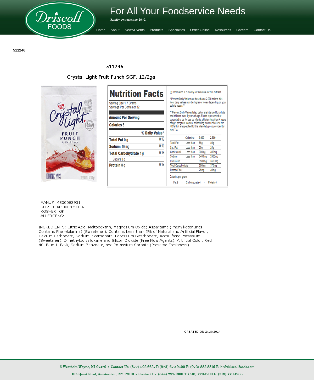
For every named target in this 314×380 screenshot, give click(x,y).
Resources (223, 30)
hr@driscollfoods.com (237, 367)
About (115, 30)
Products (156, 30)
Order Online (200, 30)
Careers (242, 30)
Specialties (177, 30)
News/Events (135, 30)
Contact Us (262, 30)
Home (100, 30)
